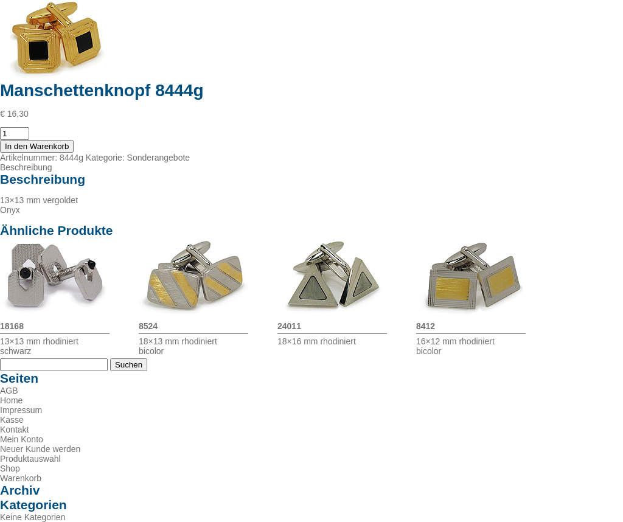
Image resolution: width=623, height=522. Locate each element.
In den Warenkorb (37, 146)
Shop (10, 468)
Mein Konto (21, 439)
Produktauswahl (30, 459)
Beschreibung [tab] (26, 167)
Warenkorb (20, 478)
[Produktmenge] (14, 133)
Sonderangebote (158, 157)
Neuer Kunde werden (40, 449)
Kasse (12, 420)
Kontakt (14, 429)
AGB (9, 390)
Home (11, 400)
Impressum (21, 410)
